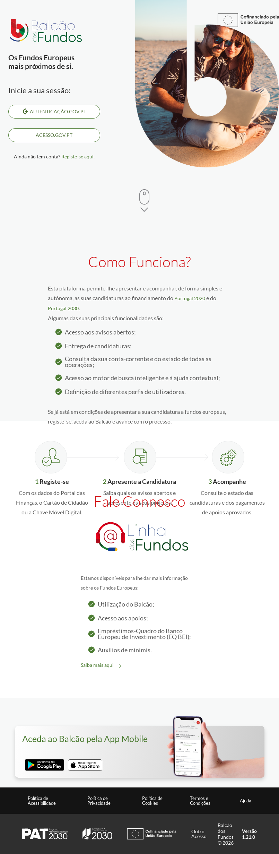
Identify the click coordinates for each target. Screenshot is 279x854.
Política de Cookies (152, 800)
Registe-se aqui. (78, 156)
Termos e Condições (200, 800)
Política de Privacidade (99, 800)
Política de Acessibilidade (42, 800)
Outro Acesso (199, 834)
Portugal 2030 (63, 308)
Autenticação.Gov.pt (54, 111)
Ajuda (245, 800)
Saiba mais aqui (97, 665)
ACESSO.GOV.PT (54, 135)
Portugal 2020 (189, 298)
